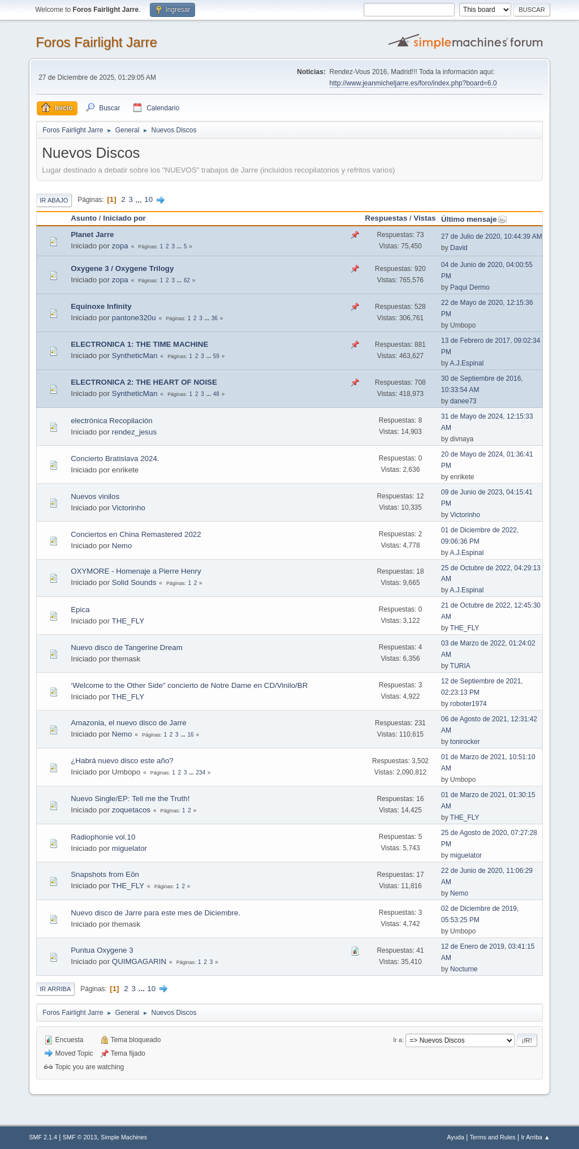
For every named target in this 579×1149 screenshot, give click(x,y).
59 (216, 356)
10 (148, 199)
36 (214, 318)
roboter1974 (468, 704)
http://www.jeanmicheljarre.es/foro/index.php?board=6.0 (413, 83)
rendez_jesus (134, 432)
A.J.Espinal (466, 363)
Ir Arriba (55, 989)
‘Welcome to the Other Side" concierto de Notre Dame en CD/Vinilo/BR (189, 685)
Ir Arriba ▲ (535, 1137)
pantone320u (134, 317)
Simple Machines (124, 1137)
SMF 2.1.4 (43, 1137)
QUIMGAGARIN (139, 961)
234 (200, 772)
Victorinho (128, 508)
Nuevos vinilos (95, 496)
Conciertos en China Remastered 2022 (136, 534)
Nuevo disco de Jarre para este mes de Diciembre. (155, 913)
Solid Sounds (134, 582)
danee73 (463, 401)
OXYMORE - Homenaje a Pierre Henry (136, 571)
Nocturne (464, 969)
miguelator (129, 848)
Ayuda (455, 1137)
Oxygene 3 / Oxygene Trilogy (122, 268)
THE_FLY (128, 621)
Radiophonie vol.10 (103, 837)
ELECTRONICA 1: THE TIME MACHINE (139, 344)
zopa (120, 246)
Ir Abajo (54, 200)
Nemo (122, 545)
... (140, 199)
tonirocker (465, 742)
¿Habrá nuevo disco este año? (122, 760)
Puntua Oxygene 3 (102, 950)
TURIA (460, 666)
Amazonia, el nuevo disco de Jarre (128, 722)
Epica (80, 609)
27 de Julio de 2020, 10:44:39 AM (491, 236)
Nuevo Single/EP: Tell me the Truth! (130, 798)
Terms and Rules (493, 1137)
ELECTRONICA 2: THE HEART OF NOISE (144, 382)
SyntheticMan (135, 355)
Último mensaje (474, 219)
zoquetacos (131, 810)
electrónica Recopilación (111, 420)
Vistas (425, 218)
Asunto (84, 218)
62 (187, 280)
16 (191, 734)
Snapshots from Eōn (105, 874)
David (459, 248)
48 (216, 394)
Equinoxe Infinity (101, 306)
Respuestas (386, 218)
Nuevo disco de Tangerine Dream (127, 647)
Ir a (397, 1039)
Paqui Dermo (470, 287)
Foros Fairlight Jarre (96, 42)
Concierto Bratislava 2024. (115, 458)
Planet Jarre (92, 234)
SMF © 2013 (80, 1137)
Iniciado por (124, 218)
